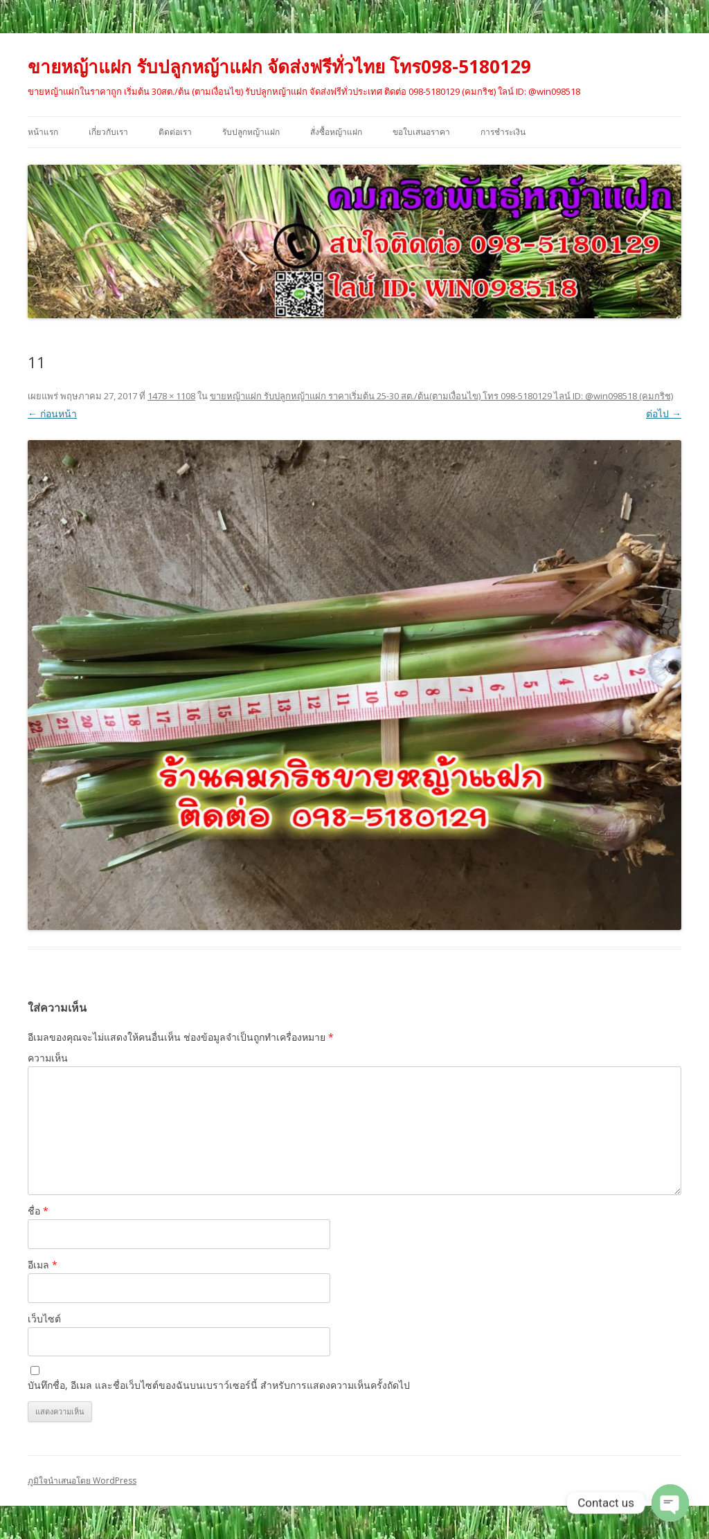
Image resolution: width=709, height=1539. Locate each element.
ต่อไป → (663, 413)
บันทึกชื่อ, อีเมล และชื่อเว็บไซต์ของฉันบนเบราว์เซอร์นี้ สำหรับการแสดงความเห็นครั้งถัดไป (219, 1385)
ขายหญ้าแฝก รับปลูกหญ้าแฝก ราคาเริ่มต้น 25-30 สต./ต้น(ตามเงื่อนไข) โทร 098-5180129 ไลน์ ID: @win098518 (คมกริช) (441, 396)
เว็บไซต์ (44, 1318)
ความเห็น (48, 1057)
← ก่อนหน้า (52, 413)
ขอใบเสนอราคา (421, 132)
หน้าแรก (43, 132)
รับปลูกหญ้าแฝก (251, 132)
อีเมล (42, 1264)
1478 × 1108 (171, 396)
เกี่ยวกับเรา (108, 132)
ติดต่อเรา (175, 132)
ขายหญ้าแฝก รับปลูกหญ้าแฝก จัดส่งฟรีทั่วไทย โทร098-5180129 (279, 66)
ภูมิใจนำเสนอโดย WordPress (82, 1480)
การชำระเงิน (503, 132)
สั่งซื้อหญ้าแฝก (336, 132)
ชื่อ (38, 1210)
